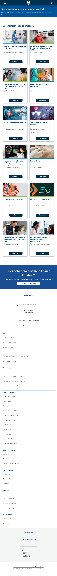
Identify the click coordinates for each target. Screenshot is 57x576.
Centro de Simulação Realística (12, 459)
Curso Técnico (7, 401)
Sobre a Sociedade (8, 337)
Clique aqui (25, 551)
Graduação (6, 406)
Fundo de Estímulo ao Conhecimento (14, 381)
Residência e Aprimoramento (11, 415)
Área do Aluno (7, 494)
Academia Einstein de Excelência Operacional (16, 356)
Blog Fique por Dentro (9, 361)
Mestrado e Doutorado (9, 425)
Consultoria (6, 474)
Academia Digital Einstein (10, 443)
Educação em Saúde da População (13, 376)
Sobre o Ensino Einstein (10, 342)
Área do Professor (8, 498)
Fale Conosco (7, 518)
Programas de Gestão (9, 434)
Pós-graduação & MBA (9, 420)
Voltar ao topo (29, 295)
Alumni (5, 372)
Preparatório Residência (10, 410)
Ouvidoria (6, 523)
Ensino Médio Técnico (9, 396)
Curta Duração (7, 429)
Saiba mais (15, 62)
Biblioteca (6, 352)
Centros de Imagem (8, 454)
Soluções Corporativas (10, 479)
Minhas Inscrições (8, 508)
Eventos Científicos (8, 439)
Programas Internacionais (10, 386)
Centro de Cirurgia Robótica (11, 463)
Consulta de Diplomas (9, 503)
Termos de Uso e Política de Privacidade (29, 567)
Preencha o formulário (28, 284)
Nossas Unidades (8, 347)
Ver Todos (6, 483)
